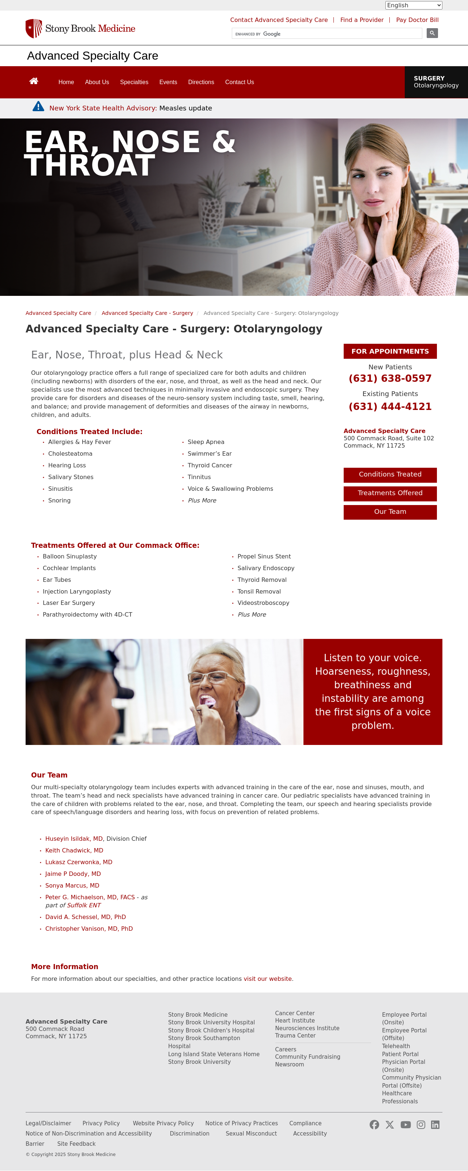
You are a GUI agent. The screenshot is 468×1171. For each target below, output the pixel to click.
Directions (201, 82)
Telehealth (396, 1046)
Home (66, 82)
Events (168, 82)
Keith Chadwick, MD (74, 850)
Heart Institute (295, 1020)
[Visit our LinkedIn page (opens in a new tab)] (435, 1124)
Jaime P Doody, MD (73, 873)
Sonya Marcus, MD (72, 885)
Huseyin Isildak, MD (74, 838)
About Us (97, 82)
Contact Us (239, 82)
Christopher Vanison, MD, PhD (89, 928)
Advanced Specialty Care (92, 55)
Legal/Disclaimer (48, 1123)
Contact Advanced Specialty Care (279, 19)
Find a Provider (362, 19)
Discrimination (190, 1133)
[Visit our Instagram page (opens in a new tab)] (421, 1124)
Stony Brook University (199, 1062)
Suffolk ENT (83, 905)
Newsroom (289, 1064)
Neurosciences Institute (307, 1028)
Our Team (390, 511)
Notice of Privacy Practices (241, 1123)
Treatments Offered (390, 493)
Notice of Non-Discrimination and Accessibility (89, 1133)
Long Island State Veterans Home (214, 1054)
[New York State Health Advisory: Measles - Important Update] (38, 106)
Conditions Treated (390, 474)
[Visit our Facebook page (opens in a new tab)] (374, 1124)
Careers (286, 1049)
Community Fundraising (307, 1057)
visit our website (268, 978)
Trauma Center (295, 1035)
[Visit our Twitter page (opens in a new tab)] (390, 1124)
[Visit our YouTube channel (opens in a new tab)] (405, 1124)
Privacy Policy (101, 1123)
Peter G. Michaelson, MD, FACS (90, 897)
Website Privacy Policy (163, 1123)
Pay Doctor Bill (417, 19)
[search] (323, 34)
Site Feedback (76, 1144)
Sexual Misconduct (251, 1133)
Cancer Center (295, 1013)
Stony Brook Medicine (198, 1015)
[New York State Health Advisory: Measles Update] (130, 108)
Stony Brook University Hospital (211, 1022)
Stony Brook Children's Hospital (211, 1030)
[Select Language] (413, 5)
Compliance (305, 1123)
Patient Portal (400, 1054)
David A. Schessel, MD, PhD (85, 917)
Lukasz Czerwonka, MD (78, 862)
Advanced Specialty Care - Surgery (147, 313)
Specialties (134, 82)
